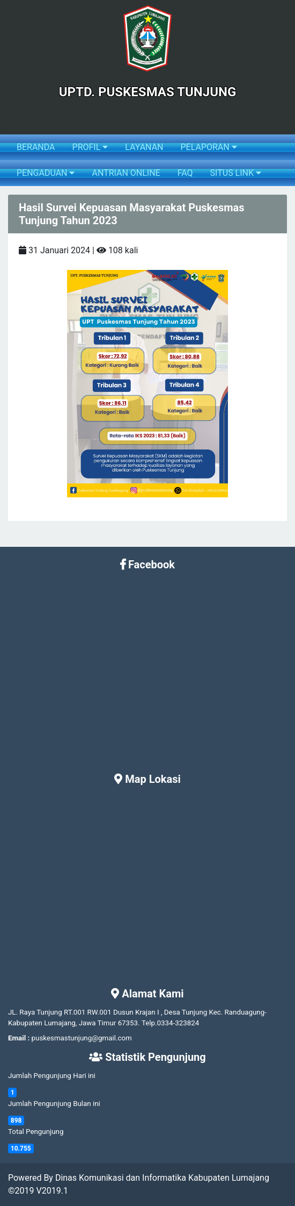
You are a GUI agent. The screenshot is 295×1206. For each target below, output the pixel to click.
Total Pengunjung (35, 1131)
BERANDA (36, 147)
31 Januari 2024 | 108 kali (78, 250)
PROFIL (90, 147)
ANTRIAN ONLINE (126, 173)
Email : (19, 1038)
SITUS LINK (235, 173)
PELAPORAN (208, 147)
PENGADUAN (46, 173)
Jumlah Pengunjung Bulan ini (54, 1104)
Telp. (149, 1023)
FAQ (185, 173)
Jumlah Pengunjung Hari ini (51, 1076)
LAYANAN (144, 147)
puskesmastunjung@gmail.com (82, 1038)
